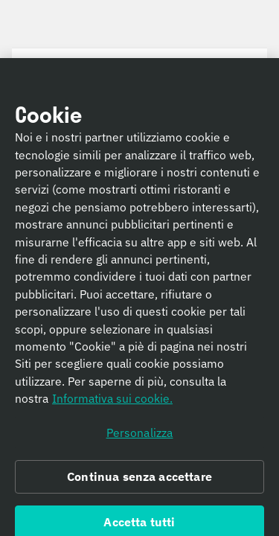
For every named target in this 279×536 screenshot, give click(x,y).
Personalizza (139, 435)
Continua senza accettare (139, 480)
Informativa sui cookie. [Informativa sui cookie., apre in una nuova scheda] (112, 402)
